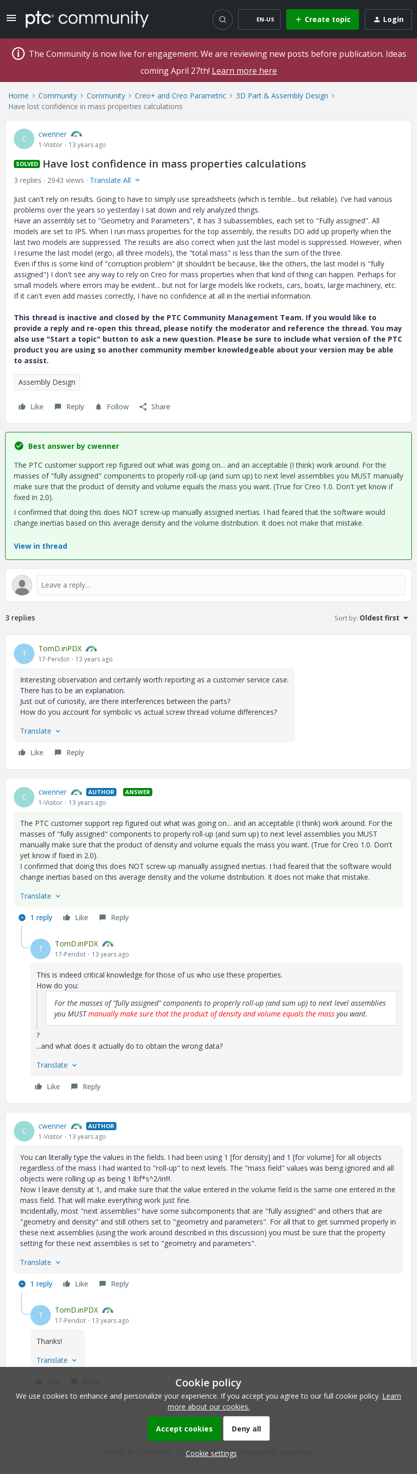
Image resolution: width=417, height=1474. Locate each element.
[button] (11, 21)
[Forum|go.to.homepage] (87, 19)
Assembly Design (46, 382)
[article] (208, 702)
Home (18, 95)
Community (57, 95)
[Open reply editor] (208, 585)
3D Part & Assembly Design (282, 95)
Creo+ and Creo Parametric (180, 95)
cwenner (52, 134)
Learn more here (244, 70)
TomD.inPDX (60, 648)
